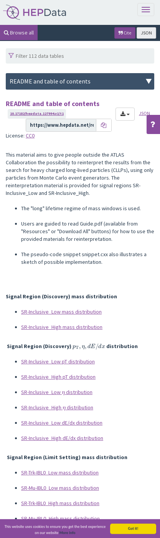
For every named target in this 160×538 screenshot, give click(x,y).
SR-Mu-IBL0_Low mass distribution (60, 487)
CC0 (30, 135)
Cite (125, 33)
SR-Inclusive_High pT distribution (58, 376)
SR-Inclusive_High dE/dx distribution (62, 438)
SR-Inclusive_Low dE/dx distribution (61, 422)
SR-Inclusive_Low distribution (56, 392)
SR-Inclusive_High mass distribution (61, 327)
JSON (146, 33)
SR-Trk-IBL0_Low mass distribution (60, 472)
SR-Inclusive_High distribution (57, 407)
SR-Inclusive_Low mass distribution (61, 311)
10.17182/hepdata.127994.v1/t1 (37, 113)
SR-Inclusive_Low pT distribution (58, 361)
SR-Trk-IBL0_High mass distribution (60, 503)
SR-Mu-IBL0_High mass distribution (60, 518)
